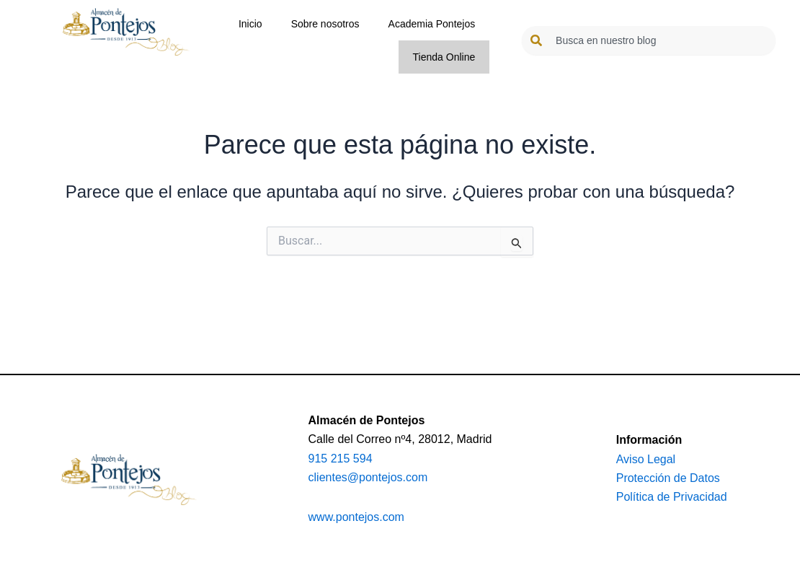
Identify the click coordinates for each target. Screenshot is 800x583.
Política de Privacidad (671, 497)
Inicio (250, 24)
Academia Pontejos (432, 24)
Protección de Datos (668, 478)
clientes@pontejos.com (368, 477)
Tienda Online (444, 57)
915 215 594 (340, 458)
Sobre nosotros (325, 24)
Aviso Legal (645, 459)
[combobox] (648, 40)
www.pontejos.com (356, 517)
